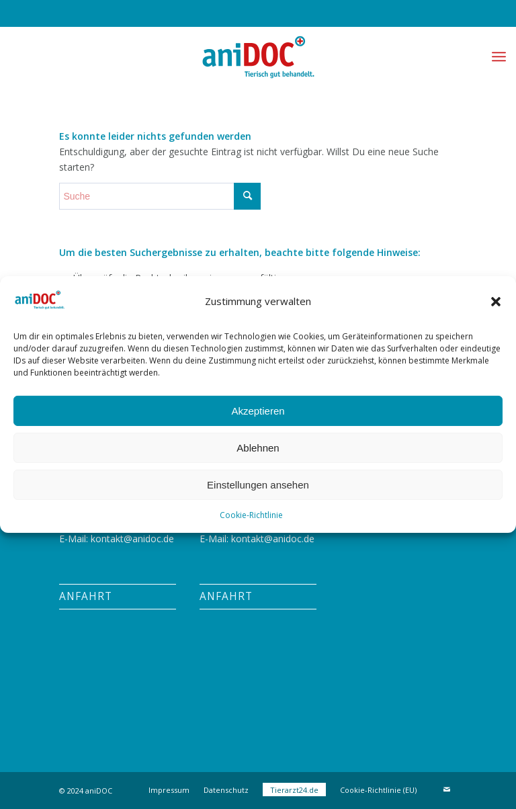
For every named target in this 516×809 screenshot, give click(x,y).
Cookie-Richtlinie (251, 515)
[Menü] (499, 56)
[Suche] (160, 196)
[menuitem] (499, 56)
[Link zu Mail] (447, 789)
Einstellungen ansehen (258, 484)
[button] (496, 301)
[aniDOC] (258, 56)
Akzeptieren (257, 410)
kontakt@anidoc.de (132, 538)
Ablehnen (257, 447)
